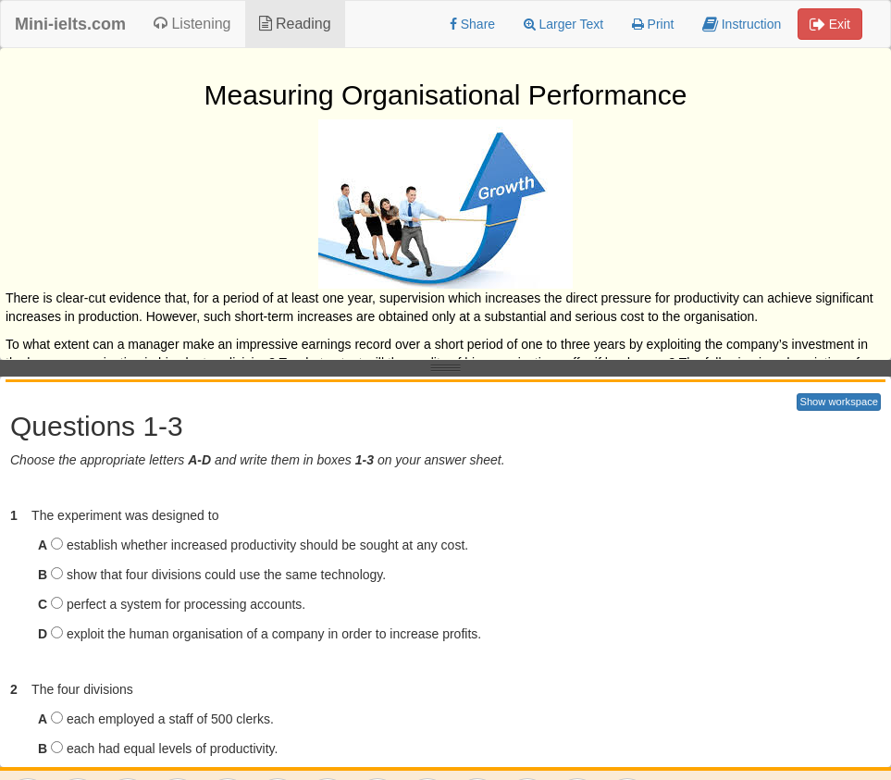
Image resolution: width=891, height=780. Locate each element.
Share (472, 24)
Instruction (741, 24)
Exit (830, 24)
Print (653, 24)
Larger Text (564, 24)
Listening (192, 23)
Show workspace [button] (838, 401)
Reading (295, 23)
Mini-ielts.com (70, 24)
